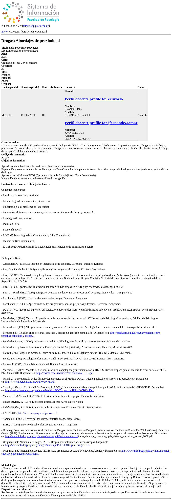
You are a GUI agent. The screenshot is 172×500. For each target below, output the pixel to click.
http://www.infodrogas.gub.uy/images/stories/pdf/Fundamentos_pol (41, 436)
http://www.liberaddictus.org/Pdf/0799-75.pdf (30, 381)
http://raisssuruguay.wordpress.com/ (37, 413)
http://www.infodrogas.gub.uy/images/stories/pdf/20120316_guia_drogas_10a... (48, 445)
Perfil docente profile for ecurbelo (94, 99)
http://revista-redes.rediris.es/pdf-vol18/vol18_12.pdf (64, 373)
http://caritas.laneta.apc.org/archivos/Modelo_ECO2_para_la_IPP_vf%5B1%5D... (49, 390)
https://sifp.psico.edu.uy (36, 25)
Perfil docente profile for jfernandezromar (101, 123)
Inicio (4, 31)
